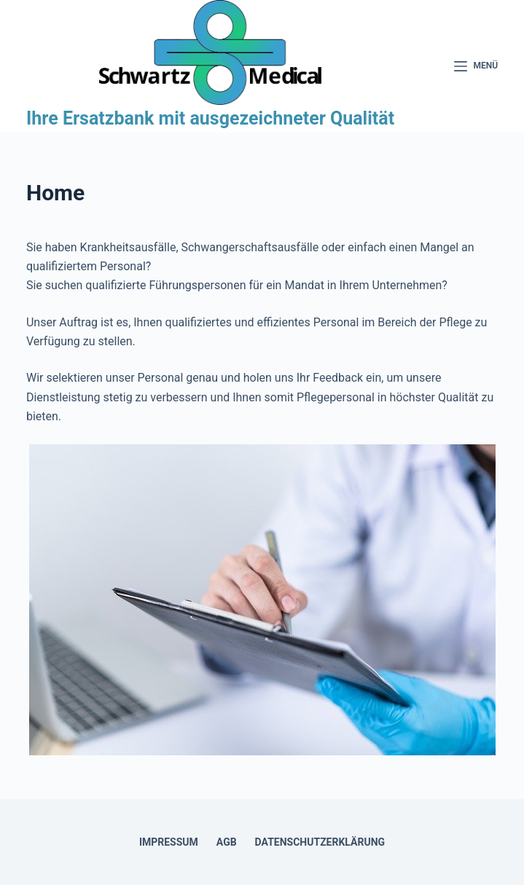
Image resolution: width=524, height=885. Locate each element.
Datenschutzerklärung (320, 842)
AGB (226, 842)
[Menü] (476, 66)
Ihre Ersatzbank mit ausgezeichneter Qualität (210, 118)
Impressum (168, 842)
